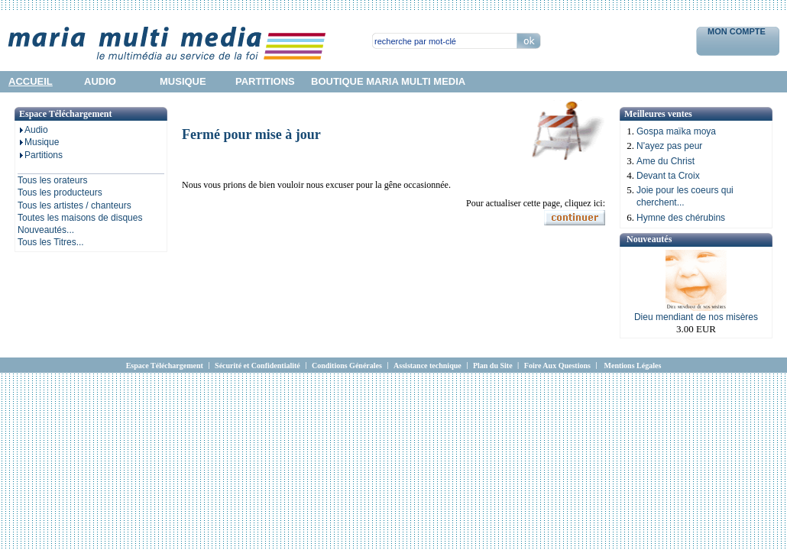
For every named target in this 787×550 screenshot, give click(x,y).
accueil (30, 81)
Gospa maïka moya (676, 131)
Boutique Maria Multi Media (388, 81)
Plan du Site (493, 365)
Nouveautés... (46, 230)
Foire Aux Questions (557, 365)
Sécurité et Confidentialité (257, 365)
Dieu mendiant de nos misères (696, 317)
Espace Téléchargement (164, 365)
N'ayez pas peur (669, 146)
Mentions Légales (633, 365)
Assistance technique (428, 365)
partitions (265, 81)
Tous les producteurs (60, 192)
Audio (33, 130)
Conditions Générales (347, 365)
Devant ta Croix (668, 175)
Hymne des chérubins (680, 217)
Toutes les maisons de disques (80, 217)
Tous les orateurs (52, 180)
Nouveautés (649, 239)
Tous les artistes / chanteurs (74, 205)
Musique (38, 142)
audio (100, 81)
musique (183, 81)
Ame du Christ (665, 161)
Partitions (40, 155)
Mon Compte (738, 31)
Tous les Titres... (51, 242)
